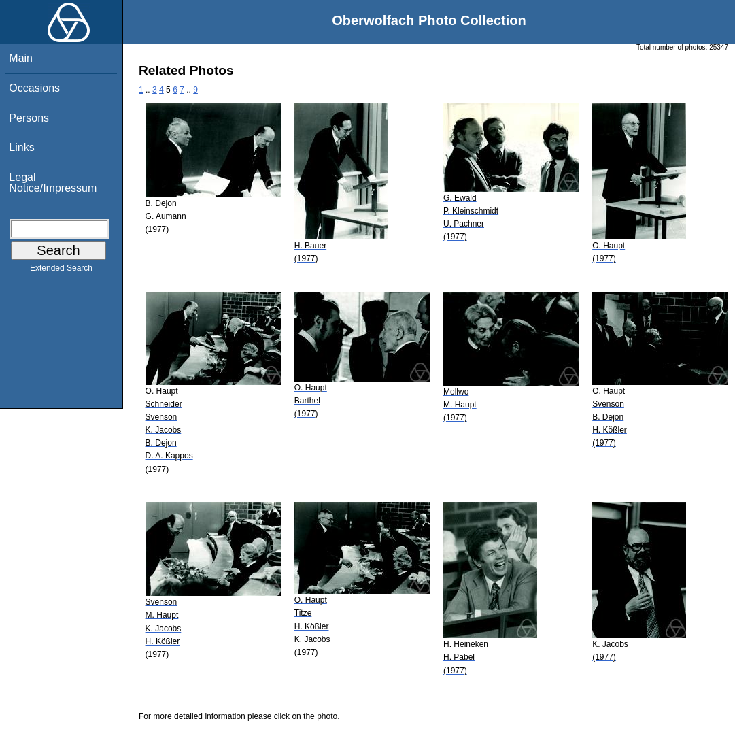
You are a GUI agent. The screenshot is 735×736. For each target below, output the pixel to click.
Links (21, 147)
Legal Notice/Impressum (53, 182)
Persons (29, 118)
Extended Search (61, 271)
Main (21, 58)
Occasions (34, 88)
